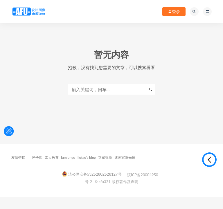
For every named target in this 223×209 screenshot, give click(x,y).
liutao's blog (87, 157)
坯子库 (37, 157)
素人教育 (52, 157)
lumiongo (68, 157)
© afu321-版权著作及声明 (116, 181)
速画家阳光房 (124, 157)
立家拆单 (105, 157)
